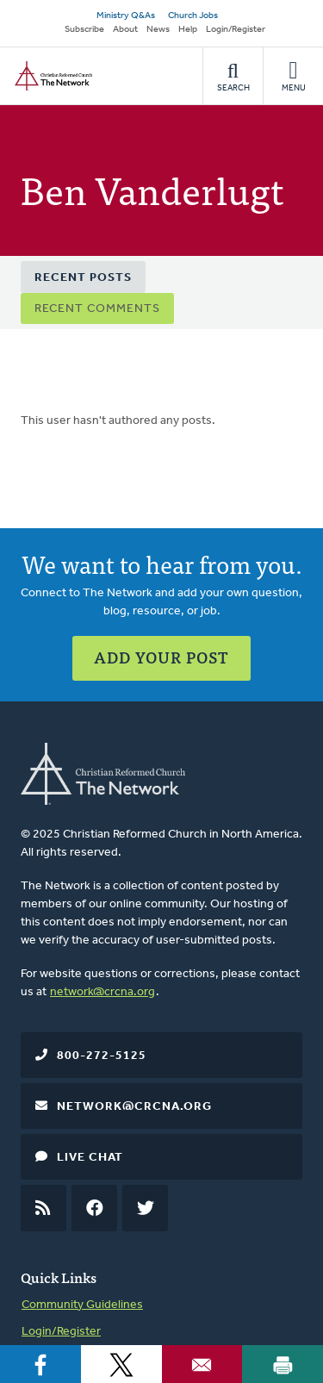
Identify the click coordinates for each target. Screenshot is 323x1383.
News (158, 29)
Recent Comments (97, 308)
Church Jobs (193, 16)
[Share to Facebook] (40, 1364)
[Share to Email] (202, 1364)
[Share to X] (121, 1364)
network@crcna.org (102, 992)
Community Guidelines (82, 1305)
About (125, 29)
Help (187, 29)
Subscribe (84, 29)
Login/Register (235, 29)
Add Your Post (161, 657)
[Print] (282, 1364)
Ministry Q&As (125, 16)
